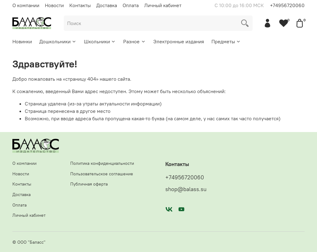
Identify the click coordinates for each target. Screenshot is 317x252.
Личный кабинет (162, 5)
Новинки (22, 41)
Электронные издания (178, 41)
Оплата (131, 5)
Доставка (106, 5)
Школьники (100, 41)
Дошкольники (57, 41)
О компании (25, 5)
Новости (54, 5)
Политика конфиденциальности (102, 163)
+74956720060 (287, 5)
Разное (134, 41)
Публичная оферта (89, 184)
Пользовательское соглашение (101, 174)
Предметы (226, 41)
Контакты (80, 5)
